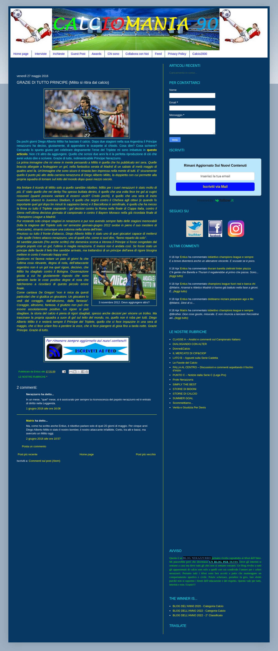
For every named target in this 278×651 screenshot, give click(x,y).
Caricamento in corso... (183, 72)
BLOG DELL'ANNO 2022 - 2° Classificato (198, 615)
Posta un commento (34, 446)
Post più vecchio (146, 454)
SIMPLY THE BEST (184, 384)
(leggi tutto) (176, 276)
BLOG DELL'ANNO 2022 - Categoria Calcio (199, 610)
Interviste (41, 53)
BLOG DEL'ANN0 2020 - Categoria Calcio (198, 606)
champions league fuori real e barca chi (231, 283)
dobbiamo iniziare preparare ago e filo (230, 299)
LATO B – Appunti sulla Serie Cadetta (195, 357)
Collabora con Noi (137, 53)
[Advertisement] (93, 65)
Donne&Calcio (181, 348)
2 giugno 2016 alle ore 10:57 (43, 438)
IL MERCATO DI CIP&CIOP (189, 353)
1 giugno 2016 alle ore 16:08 (43, 408)
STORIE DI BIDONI (184, 389)
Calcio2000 (200, 53)
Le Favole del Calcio (185, 362)
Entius (183, 257)
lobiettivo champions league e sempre (230, 257)
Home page (20, 53)
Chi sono (113, 53)
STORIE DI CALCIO (185, 393)
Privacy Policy (177, 53)
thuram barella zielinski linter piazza (229, 268)
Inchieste (59, 53)
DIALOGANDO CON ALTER (190, 344)
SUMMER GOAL (183, 398)
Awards (96, 53)
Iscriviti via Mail (215, 186)
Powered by (215, 200)
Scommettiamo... (183, 402)
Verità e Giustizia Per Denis (189, 407)
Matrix (30, 420)
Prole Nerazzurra (183, 379)
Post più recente (27, 454)
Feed (158, 53)
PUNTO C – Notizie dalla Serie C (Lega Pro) (199, 375)
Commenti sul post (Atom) (44, 460)
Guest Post (78, 53)
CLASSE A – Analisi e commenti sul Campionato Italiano (206, 339)
